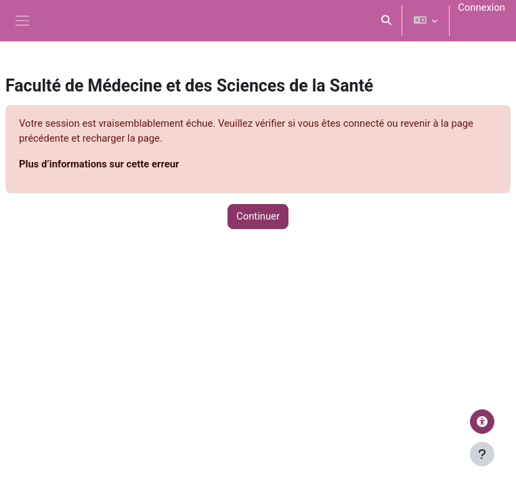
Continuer (258, 216)
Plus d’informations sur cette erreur (99, 164)
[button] (386, 20)
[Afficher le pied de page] (482, 454)
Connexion (481, 7)
